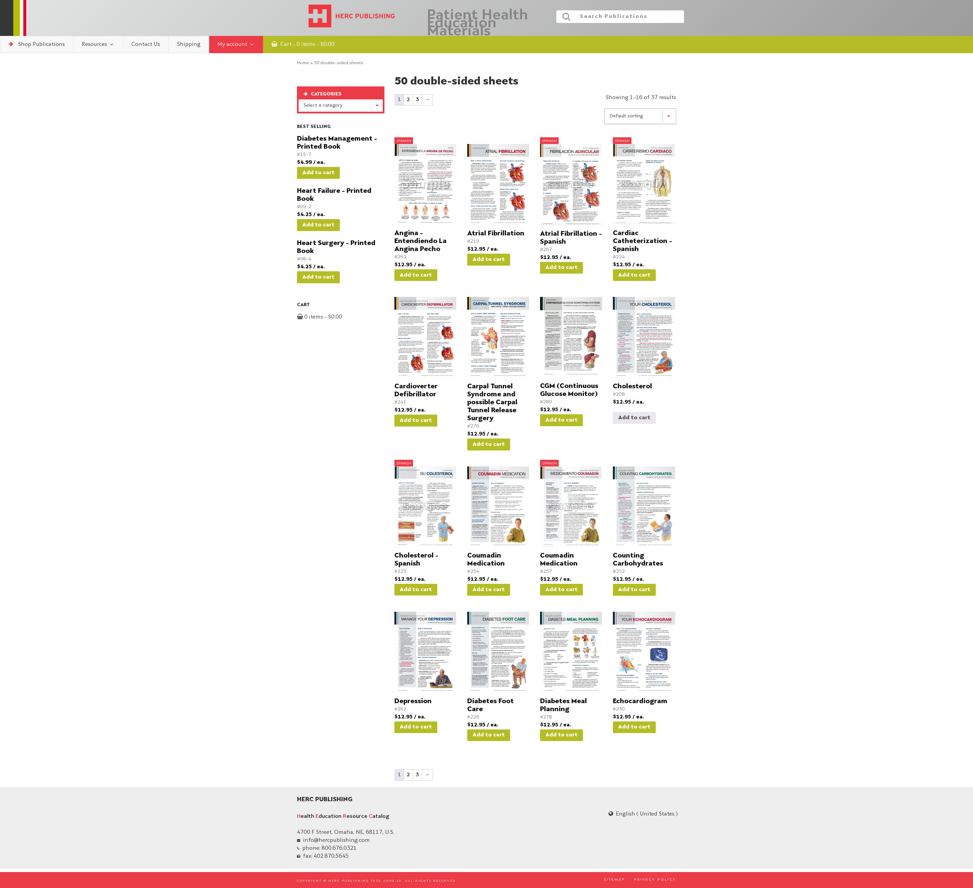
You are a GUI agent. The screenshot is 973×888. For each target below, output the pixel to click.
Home (303, 63)
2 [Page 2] (408, 99)
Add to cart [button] (318, 173)
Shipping (189, 44)
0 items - (319, 317)
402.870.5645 (331, 856)
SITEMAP (614, 880)
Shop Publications (37, 44)
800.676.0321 (339, 848)
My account (236, 44)
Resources (98, 44)
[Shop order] (640, 116)
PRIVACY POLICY (655, 880)
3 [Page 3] (417, 99)
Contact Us (145, 44)
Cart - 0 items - (303, 44)
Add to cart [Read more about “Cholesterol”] (634, 418)
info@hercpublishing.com (336, 840)
